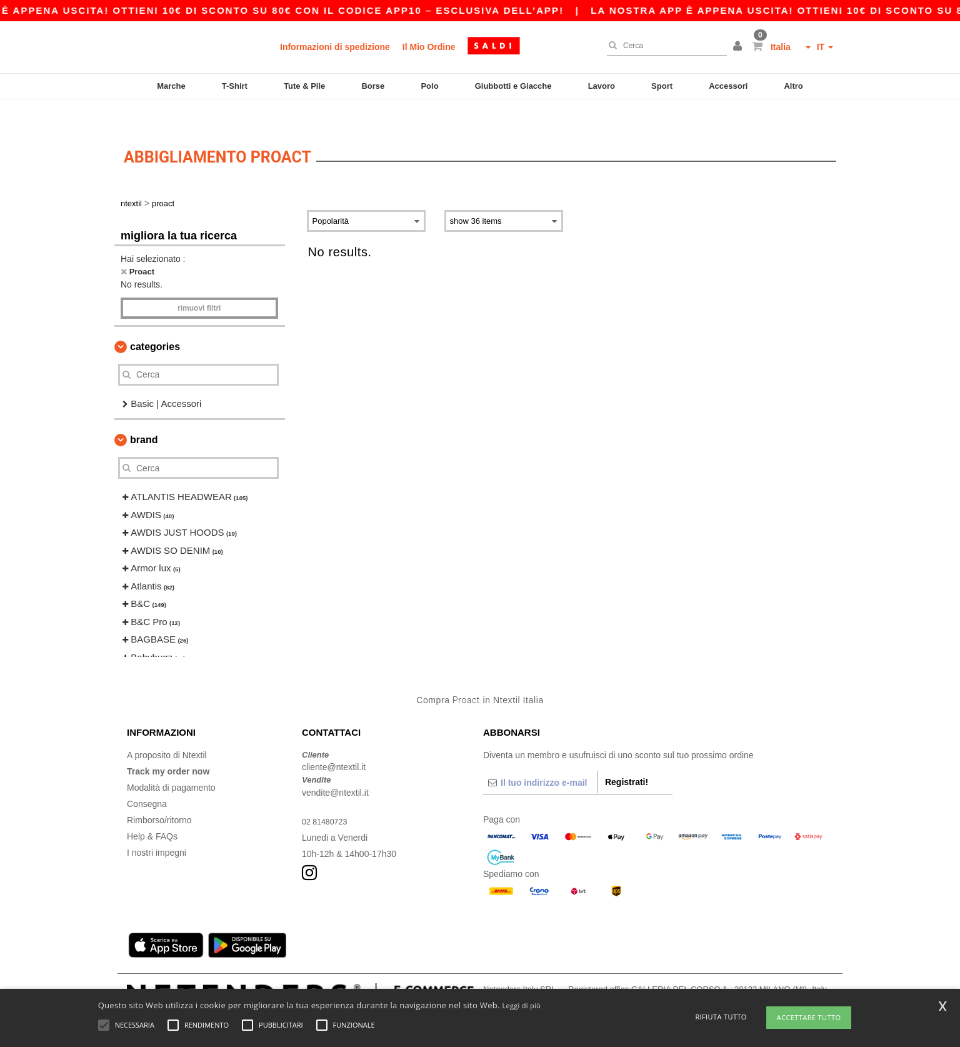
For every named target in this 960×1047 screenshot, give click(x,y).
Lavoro (601, 86)
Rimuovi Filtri (199, 283)
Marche (171, 86)
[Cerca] (664, 45)
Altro (793, 86)
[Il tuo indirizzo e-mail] (540, 758)
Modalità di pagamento (171, 763)
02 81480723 (327, 797)
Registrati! (626, 758)
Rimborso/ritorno (159, 796)
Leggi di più (521, 1005)
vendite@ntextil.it (335, 768)
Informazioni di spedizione (335, 47)
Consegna (147, 779)
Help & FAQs (152, 812)
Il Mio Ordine (429, 47)
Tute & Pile (304, 86)
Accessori (728, 86)
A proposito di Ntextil (167, 731)
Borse (372, 86)
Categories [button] (155, 322)
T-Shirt (235, 86)
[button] (739, 47)
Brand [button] (144, 416)
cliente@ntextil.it (334, 743)
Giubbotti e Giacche (513, 86)
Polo (429, 86)
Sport (661, 86)
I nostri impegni (156, 828)
